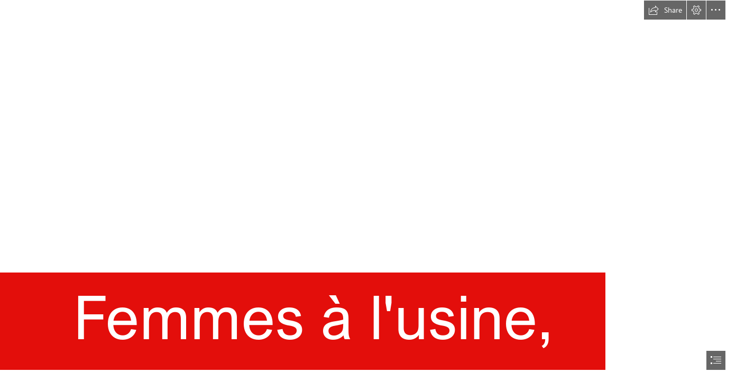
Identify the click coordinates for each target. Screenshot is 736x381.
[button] (665, 10)
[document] (368, 190)
